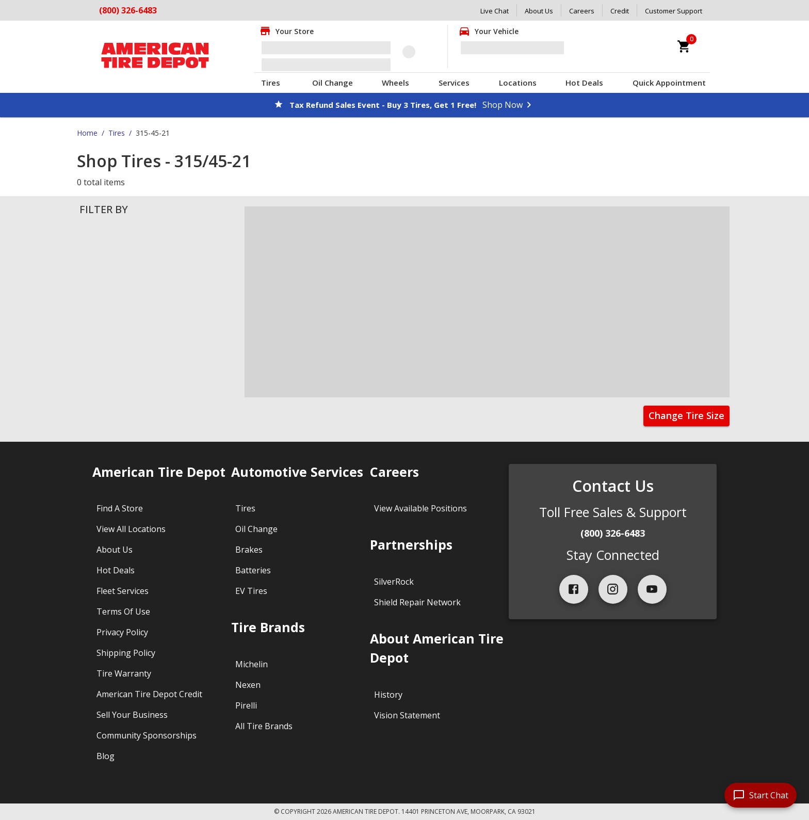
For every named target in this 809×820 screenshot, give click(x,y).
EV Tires (251, 591)
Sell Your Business (132, 714)
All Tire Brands (264, 726)
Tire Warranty (123, 673)
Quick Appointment (669, 82)
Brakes (249, 549)
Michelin (251, 664)
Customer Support (673, 10)
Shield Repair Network (417, 602)
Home (87, 133)
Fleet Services (122, 591)
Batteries (253, 570)
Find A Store (119, 508)
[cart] (684, 46)
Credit (619, 10)
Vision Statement (407, 715)
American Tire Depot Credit (149, 694)
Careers (581, 10)
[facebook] (573, 589)
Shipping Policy (125, 652)
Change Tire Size (686, 415)
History (388, 694)
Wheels (395, 82)
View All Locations (131, 529)
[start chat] (760, 795)
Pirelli (246, 705)
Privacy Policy (122, 632)
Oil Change (332, 82)
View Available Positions (420, 508)
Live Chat (494, 10)
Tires (270, 82)
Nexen (248, 684)
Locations (518, 82)
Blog (105, 756)
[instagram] (612, 589)
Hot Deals (584, 82)
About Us (539, 10)
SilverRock (394, 581)
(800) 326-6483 (128, 10)
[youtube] (652, 589)
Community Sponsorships (146, 735)
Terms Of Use (123, 611)
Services (454, 82)
